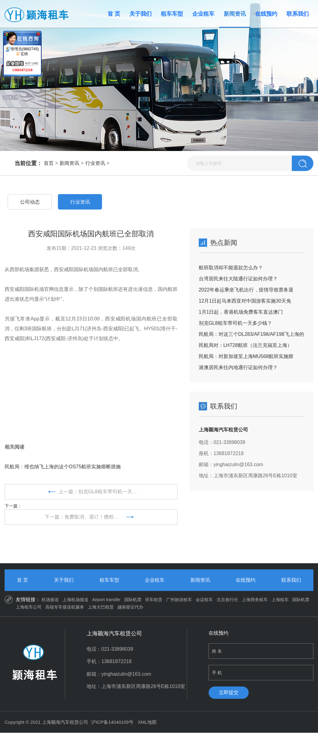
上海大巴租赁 (101, 607)
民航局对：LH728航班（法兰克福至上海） (245, 345)
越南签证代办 (130, 607)
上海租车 (280, 599)
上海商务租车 (255, 599)
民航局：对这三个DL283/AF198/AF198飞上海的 (251, 334)
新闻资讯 (235, 14)
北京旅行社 (227, 599)
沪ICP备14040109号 (112, 722)
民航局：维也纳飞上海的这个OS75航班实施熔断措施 (63, 466)
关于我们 (140, 14)
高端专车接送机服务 (64, 607)
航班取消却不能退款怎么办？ (231, 267)
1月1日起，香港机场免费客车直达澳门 (241, 312)
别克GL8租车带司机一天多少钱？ (235, 323)
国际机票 (132, 599)
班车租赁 (153, 599)
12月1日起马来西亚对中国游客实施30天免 (245, 300)
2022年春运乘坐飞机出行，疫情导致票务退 (246, 289)
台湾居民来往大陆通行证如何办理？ (238, 278)
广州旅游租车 (179, 599)
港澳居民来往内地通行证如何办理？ (238, 367)
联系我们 (298, 14)
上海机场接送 (75, 599)
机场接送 (50, 599)
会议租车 (204, 599)
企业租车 (203, 14)
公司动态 (30, 202)
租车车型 (172, 14)
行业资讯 (95, 163)
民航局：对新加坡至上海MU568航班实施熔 (246, 356)
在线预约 (266, 14)
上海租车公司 (29, 607)
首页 (49, 163)
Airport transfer (106, 599)
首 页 (114, 14)
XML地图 (147, 722)
